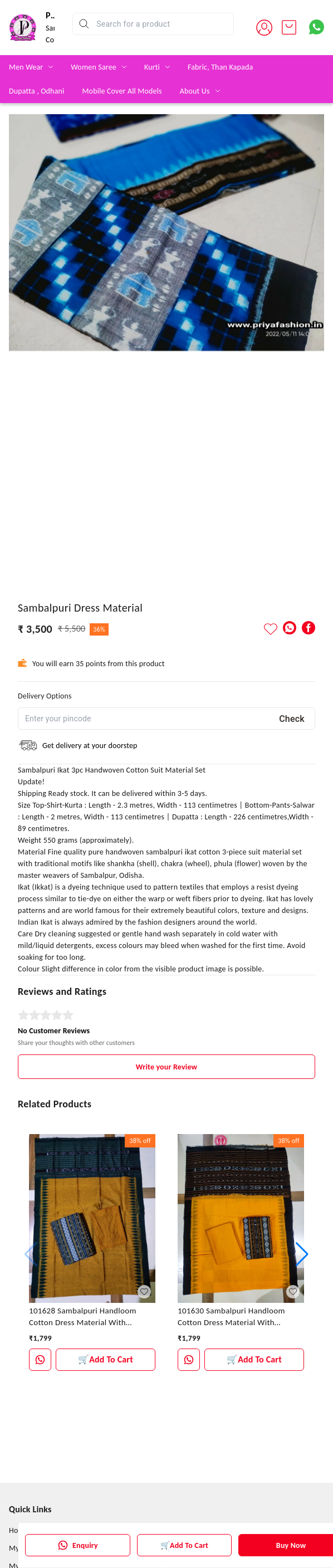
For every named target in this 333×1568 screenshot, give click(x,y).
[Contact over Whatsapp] (316, 27)
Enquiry (77, 1545)
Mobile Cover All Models (121, 91)
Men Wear (26, 67)
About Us (195, 91)
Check (292, 719)
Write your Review (166, 1067)
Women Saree (93, 67)
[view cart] (289, 27)
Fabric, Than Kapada (220, 67)
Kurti (152, 67)
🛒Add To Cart (184, 1545)
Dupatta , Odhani (36, 91)
